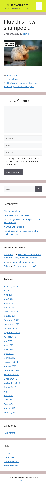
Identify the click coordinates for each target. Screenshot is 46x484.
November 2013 (11, 324)
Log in (7, 453)
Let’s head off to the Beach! (17, 215)
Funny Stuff (12, 75)
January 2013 (10, 366)
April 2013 (8, 353)
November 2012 (11, 374)
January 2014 (10, 315)
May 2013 (8, 349)
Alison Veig (9, 254)
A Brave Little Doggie (14, 226)
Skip (6, 261)
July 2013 (8, 341)
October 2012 (10, 378)
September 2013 (12, 332)
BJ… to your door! (12, 211)
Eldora (7, 266)
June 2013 (8, 345)
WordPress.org (11, 465)
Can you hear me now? (24, 266)
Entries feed (9, 457)
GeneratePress (23, 480)
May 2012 (8, 399)
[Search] (38, 189)
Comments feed (11, 461)
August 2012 (10, 387)
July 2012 (8, 391)
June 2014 (8, 294)
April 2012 (8, 403)
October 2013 (10, 328)
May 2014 (8, 299)
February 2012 (11, 412)
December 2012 (11, 370)
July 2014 (8, 290)
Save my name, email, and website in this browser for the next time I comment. (23, 161)
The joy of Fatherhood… (23, 261)
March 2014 (9, 307)
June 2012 (8, 395)
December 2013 (11, 320)
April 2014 (8, 303)
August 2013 (10, 336)
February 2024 (11, 286)
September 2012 (12, 382)
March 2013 (9, 357)
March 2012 (9, 408)
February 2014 (11, 311)
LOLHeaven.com (16, 5)
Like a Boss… (13, 79)
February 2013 (11, 362)
